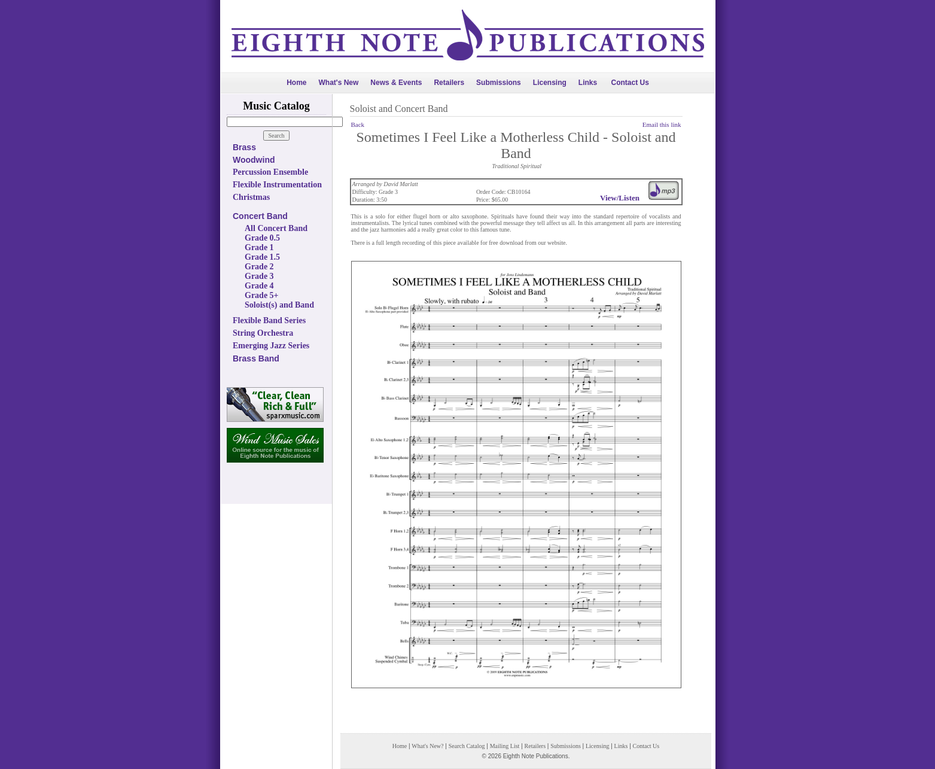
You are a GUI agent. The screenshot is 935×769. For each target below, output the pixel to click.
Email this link (661, 124)
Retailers (449, 82)
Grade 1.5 (262, 257)
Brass (244, 147)
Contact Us (630, 82)
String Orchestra (263, 333)
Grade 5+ (262, 295)
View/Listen (619, 197)
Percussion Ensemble (270, 172)
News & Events (396, 82)
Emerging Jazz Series (271, 345)
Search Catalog (467, 746)
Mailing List (505, 746)
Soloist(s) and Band (279, 304)
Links (587, 82)
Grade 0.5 (262, 237)
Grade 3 (259, 276)
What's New (338, 82)
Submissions (498, 82)
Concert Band (260, 216)
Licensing (550, 82)
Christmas (251, 197)
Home (296, 82)
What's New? (427, 746)
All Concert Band (276, 228)
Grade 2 (259, 266)
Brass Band (256, 358)
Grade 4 (259, 285)
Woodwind (254, 160)
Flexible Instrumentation (277, 184)
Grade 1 (259, 247)
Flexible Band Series (269, 320)
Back (358, 124)
